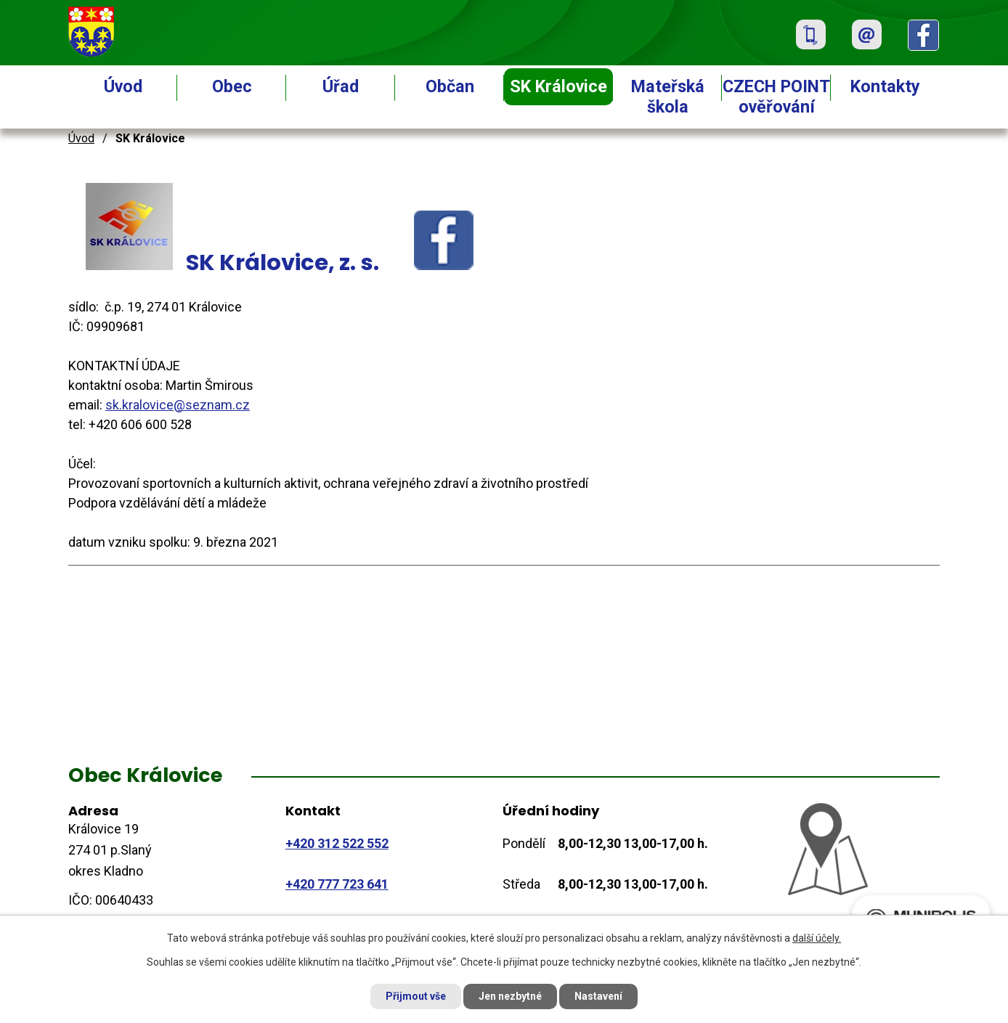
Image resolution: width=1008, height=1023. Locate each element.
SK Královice (558, 86)
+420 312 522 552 (337, 843)
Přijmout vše (416, 996)
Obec (232, 86)
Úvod (123, 86)
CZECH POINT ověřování (776, 96)
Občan (450, 86)
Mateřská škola (667, 96)
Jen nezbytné (510, 996)
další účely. (816, 938)
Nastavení (598, 996)
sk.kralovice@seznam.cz (177, 404)
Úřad (340, 86)
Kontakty (885, 86)
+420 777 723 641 (337, 884)
